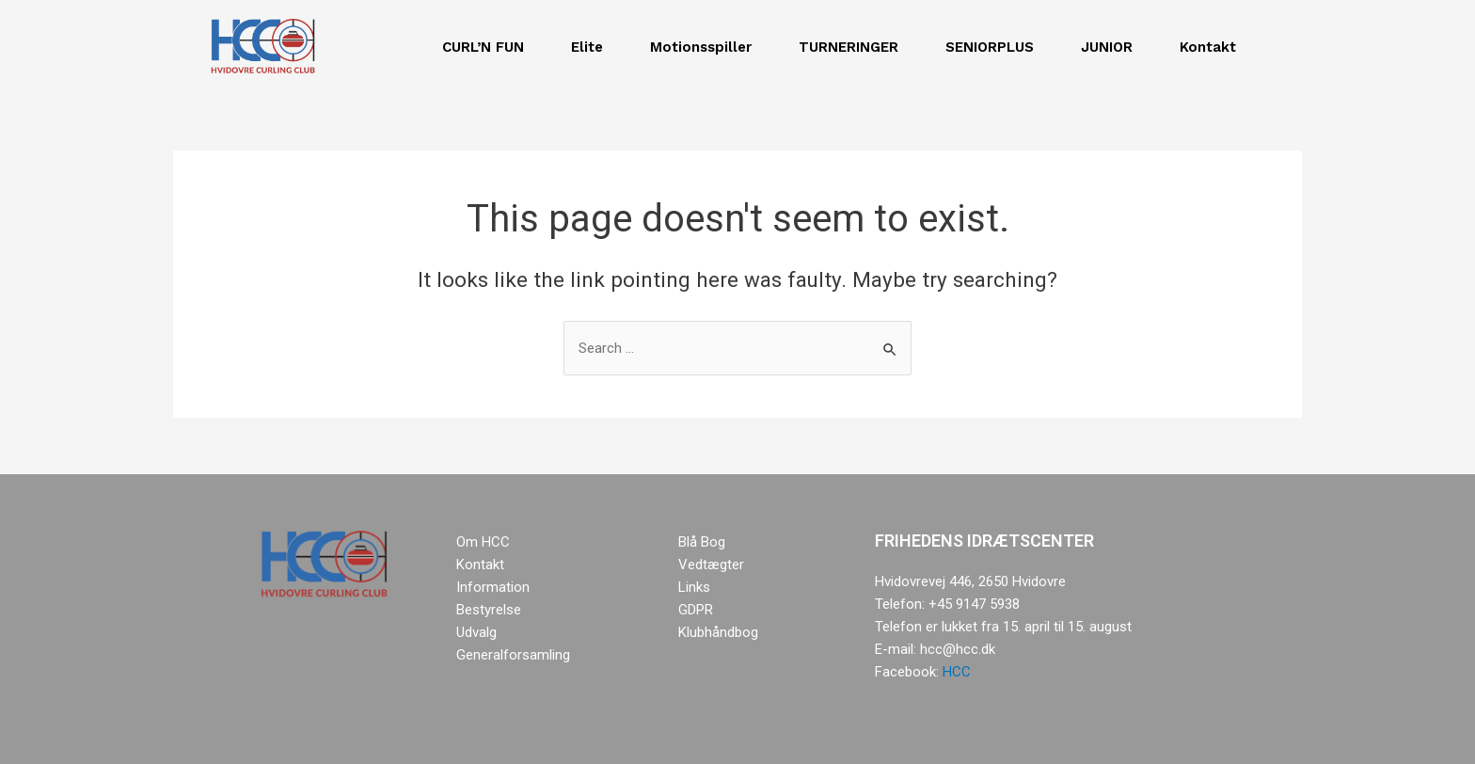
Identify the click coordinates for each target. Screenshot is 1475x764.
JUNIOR (1111, 47)
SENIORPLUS (994, 47)
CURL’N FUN (487, 47)
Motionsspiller (705, 47)
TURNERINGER (853, 47)
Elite (591, 47)
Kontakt (1212, 47)
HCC (957, 671)
